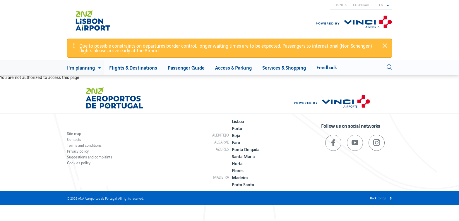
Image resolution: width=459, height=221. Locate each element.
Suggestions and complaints (89, 157)
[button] (384, 4)
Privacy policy (78, 151)
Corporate (361, 4)
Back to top (378, 198)
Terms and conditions (84, 145)
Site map (74, 133)
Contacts (74, 139)
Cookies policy (78, 162)
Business (340, 4)
